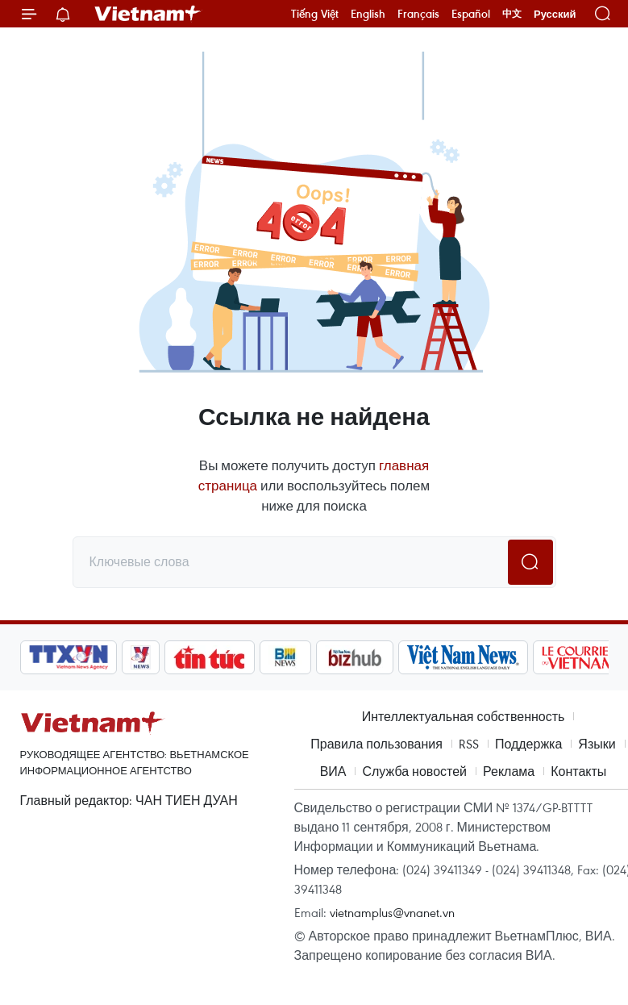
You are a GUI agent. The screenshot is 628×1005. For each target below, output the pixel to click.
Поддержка (528, 744)
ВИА (333, 771)
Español (470, 13)
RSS (469, 744)
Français (418, 13)
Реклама (508, 771)
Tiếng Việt (315, 13)
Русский (555, 14)
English (368, 13)
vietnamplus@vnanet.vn (392, 912)
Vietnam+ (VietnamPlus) (148, 14)
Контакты (578, 771)
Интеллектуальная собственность (463, 716)
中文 (512, 13)
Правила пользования (376, 744)
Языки (596, 744)
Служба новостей (414, 771)
